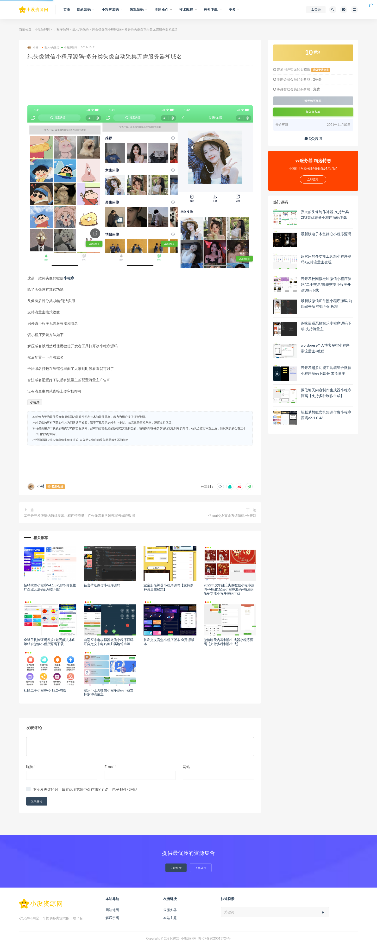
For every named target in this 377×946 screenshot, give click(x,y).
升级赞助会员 (321, 69)
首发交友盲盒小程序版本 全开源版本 (169, 642)
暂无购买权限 (313, 100)
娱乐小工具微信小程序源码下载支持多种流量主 (108, 692)
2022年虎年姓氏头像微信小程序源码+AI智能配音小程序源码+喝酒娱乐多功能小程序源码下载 (229, 589)
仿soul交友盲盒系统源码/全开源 (232, 516)
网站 (186, 766)
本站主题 (170, 918)
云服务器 (170, 910)
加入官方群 (313, 111)
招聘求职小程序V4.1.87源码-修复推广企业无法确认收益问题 (50, 587)
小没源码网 (42, 29)
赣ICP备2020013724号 (214, 938)
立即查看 (176, 867)
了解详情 (201, 867)
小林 (32, 47)
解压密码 (112, 918)
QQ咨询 (313, 138)
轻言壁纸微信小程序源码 (102, 585)
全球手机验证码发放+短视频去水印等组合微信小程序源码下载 (49, 642)
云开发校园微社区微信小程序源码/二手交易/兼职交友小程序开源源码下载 (326, 284)
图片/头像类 (80, 29)
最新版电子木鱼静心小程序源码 (326, 234)
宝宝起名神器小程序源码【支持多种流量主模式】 (168, 587)
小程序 (68, 278)
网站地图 (112, 910)
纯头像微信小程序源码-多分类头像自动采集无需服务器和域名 (89, 440)
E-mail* (110, 766)
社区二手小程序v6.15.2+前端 (45, 690)
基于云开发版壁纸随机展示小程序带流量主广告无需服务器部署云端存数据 (79, 516)
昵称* (30, 766)
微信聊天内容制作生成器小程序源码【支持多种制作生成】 (228, 642)
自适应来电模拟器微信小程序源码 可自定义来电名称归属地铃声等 (108, 642)
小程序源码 (61, 29)
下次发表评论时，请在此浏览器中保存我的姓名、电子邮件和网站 (85, 789)
